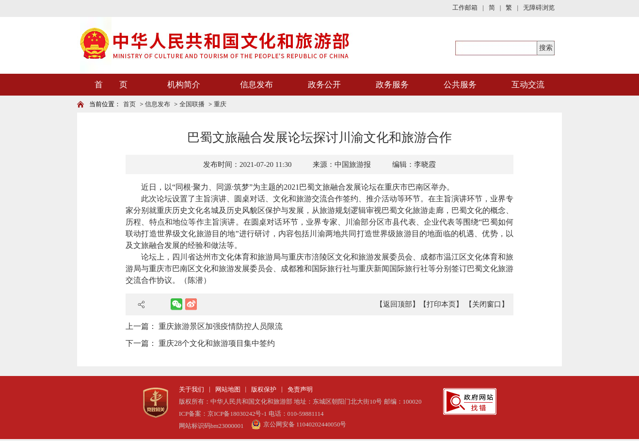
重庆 (220, 104)
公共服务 (460, 84)
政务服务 (392, 84)
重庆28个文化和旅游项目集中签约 (217, 343)
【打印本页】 (441, 304)
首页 (129, 104)
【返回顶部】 (397, 304)
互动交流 (527, 84)
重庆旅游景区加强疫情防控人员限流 (221, 326)
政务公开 (324, 84)
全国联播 (192, 104)
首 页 (111, 84)
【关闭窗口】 (487, 304)
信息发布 (256, 84)
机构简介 (183, 84)
